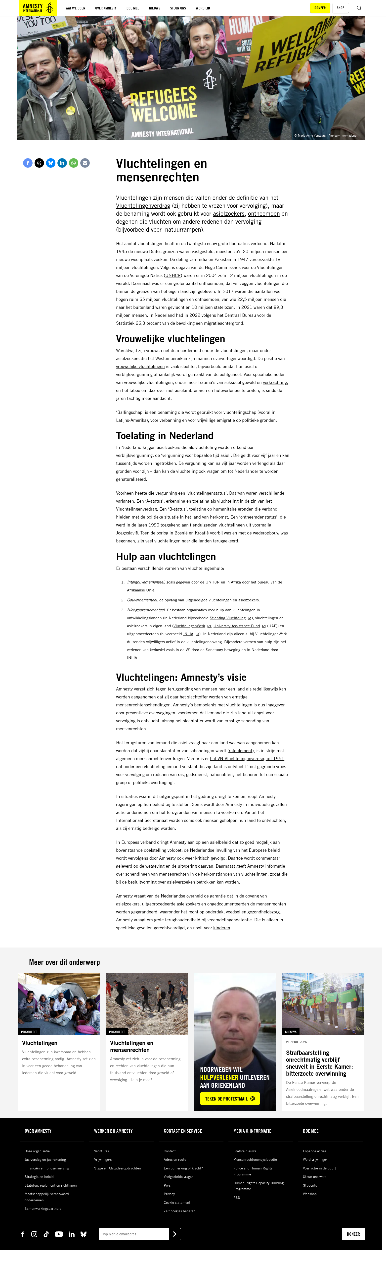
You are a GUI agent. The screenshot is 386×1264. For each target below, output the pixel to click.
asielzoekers (229, 213)
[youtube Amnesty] (59, 1234)
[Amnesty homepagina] (38, 8)
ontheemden (264, 213)
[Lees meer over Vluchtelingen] (59, 1042)
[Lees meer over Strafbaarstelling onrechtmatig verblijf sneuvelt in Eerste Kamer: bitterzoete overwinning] (323, 1042)
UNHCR (173, 275)
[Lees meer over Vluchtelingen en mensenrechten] (147, 1042)
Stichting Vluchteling (231, 617)
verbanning (170, 420)
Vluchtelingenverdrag (143, 205)
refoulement (240, 750)
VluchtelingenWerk (192, 625)
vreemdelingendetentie (230, 919)
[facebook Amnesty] (23, 1234)
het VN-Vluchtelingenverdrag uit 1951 (247, 758)
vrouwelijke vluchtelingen (140, 366)
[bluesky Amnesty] (83, 1234)
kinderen (221, 927)
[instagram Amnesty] (34, 1234)
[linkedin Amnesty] (72, 1234)
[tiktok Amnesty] (46, 1234)
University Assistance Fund (240, 625)
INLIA (191, 633)
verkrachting (275, 382)
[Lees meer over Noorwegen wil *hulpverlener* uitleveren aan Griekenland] (235, 1042)
